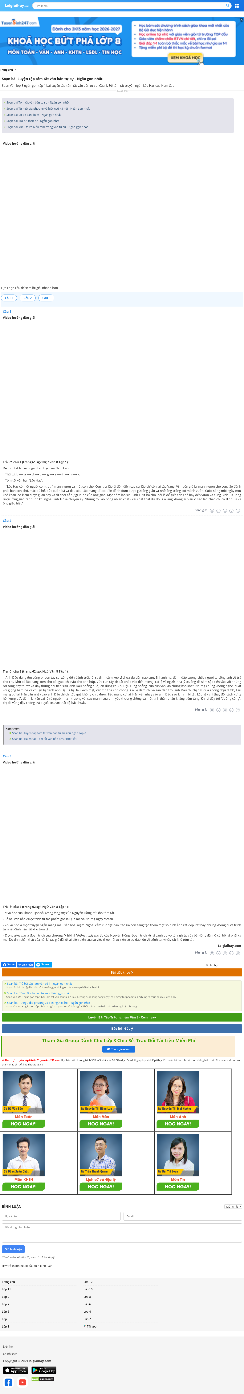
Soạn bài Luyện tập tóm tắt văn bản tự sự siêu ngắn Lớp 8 (48, 733)
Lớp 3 (5, 1319)
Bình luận (25, 964)
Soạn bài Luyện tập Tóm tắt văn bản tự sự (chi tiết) (43, 739)
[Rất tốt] (237, 510)
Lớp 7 (5, 1304)
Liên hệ (8, 1346)
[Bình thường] (224, 510)
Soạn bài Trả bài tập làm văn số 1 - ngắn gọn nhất (39, 983)
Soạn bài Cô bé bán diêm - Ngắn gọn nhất (33, 115)
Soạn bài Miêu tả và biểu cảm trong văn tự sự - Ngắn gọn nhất (47, 127)
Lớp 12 (88, 1282)
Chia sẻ (8, 964)
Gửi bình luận (13, 1249)
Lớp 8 (87, 1296)
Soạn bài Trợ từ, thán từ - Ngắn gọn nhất (32, 121)
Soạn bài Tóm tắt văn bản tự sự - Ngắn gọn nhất (37, 102)
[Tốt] (231, 510)
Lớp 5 (5, 1311)
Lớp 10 (88, 1289)
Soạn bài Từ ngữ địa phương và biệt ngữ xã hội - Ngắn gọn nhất (48, 108)
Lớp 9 (5, 1296)
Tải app (89, 1326)
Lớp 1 (5, 1326)
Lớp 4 (87, 1311)
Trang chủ (8, 1282)
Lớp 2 (87, 1319)
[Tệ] (218, 510)
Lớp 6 (87, 1304)
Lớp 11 (6, 1289)
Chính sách (10, 1354)
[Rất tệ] (211, 510)
